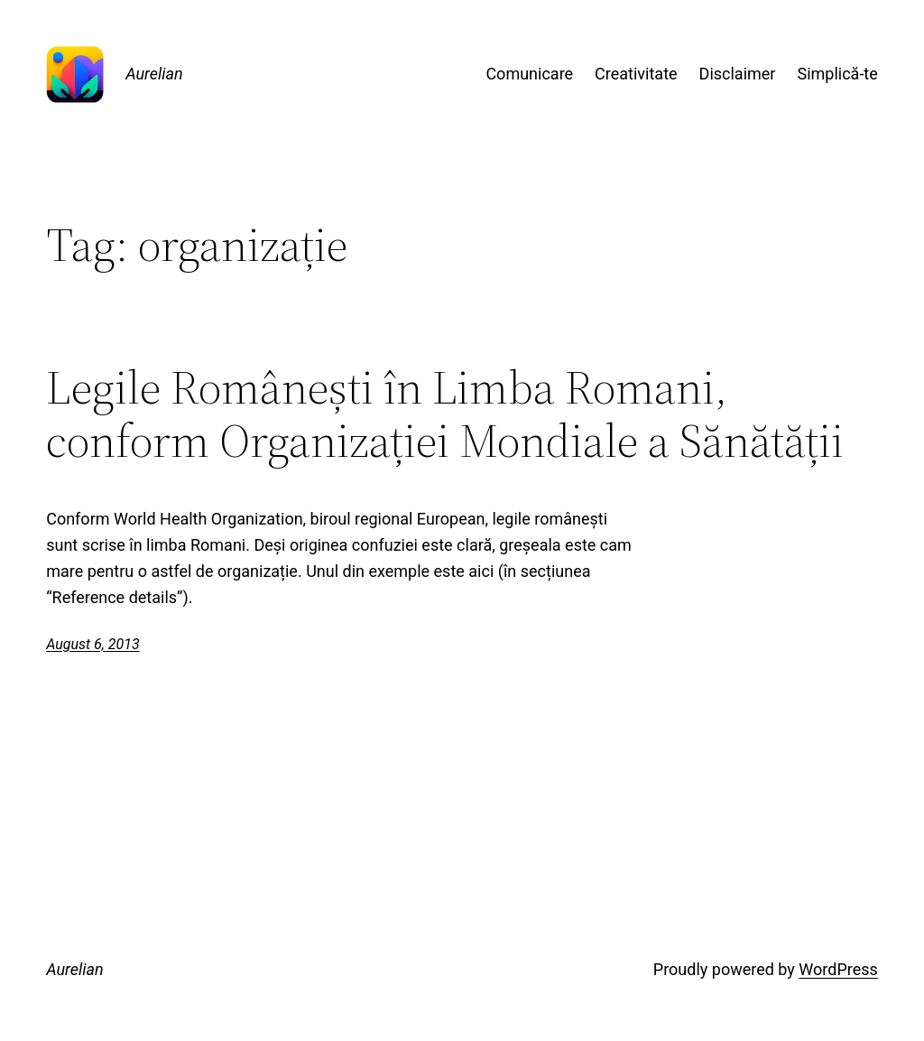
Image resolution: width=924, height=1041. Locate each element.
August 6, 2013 (92, 644)
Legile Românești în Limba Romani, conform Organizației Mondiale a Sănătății (445, 414)
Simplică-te (837, 73)
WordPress (838, 969)
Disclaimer (737, 73)
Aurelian (154, 73)
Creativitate (636, 73)
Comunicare (529, 73)
